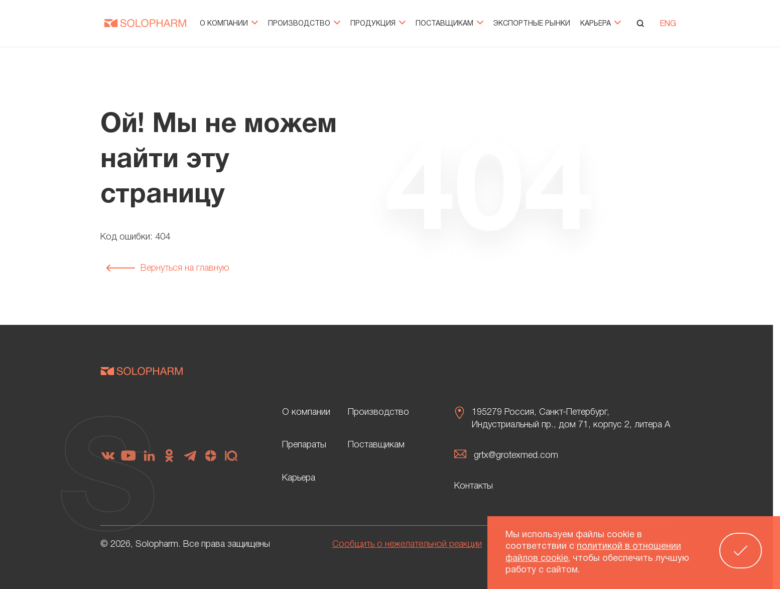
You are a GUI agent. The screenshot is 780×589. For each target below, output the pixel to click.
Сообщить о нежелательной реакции (407, 544)
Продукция (378, 24)
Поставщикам (449, 24)
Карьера (600, 24)
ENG (668, 24)
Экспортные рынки (531, 24)
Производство (304, 24)
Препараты (304, 445)
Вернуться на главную (167, 268)
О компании (229, 24)
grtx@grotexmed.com (516, 455)
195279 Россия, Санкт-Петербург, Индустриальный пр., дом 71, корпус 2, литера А (571, 418)
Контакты (473, 486)
